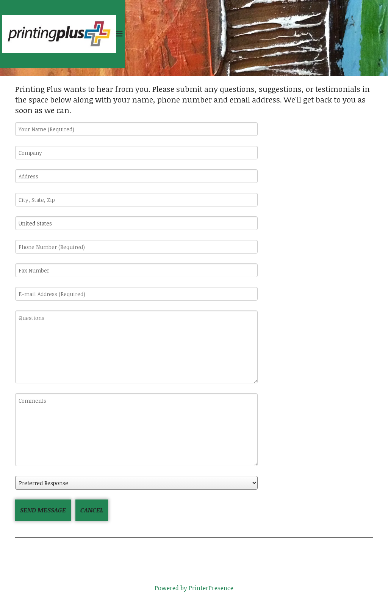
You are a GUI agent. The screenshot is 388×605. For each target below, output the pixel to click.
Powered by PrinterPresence (194, 588)
